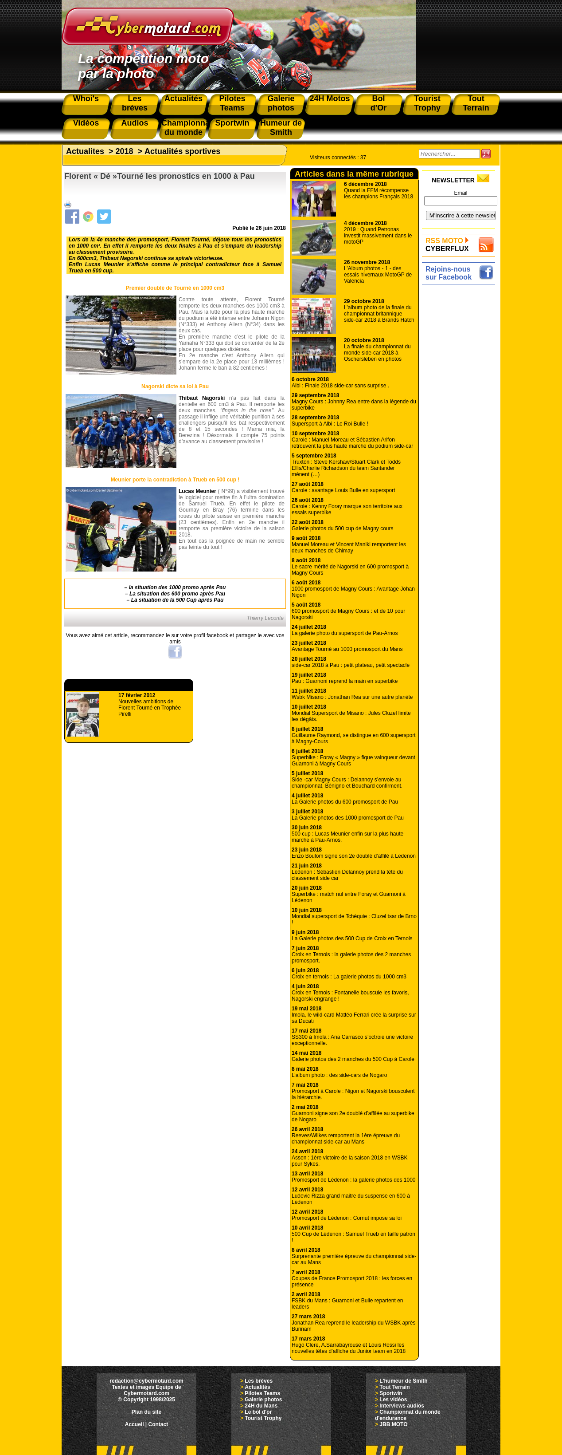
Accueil (134, 1424)
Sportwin (390, 1393)
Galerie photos (263, 1399)
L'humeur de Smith (403, 1381)
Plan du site (146, 1412)
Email (460, 193)
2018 (124, 151)
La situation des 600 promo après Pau (177, 594)
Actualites (85, 151)
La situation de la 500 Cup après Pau (177, 600)
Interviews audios (401, 1406)
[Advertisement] (461, 420)
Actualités (257, 1387)
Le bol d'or (258, 1412)
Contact (158, 1424)
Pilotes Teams (262, 1393)
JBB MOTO (393, 1424)
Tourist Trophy (263, 1418)
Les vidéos (393, 1399)
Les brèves (259, 1381)
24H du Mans (261, 1406)
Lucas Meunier (197, 491)
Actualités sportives (182, 151)
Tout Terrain (394, 1387)
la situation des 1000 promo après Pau (177, 587)
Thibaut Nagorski (202, 398)
